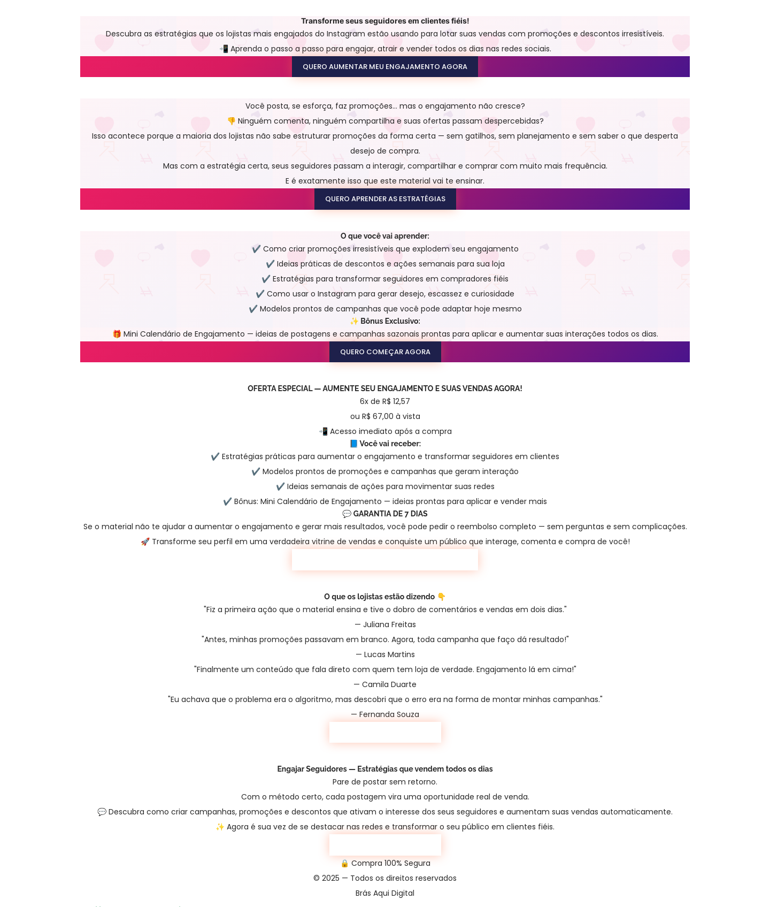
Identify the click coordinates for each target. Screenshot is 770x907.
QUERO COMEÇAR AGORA (385, 352)
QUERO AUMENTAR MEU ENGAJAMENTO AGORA (385, 67)
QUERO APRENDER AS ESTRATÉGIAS (385, 199)
